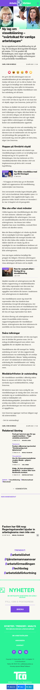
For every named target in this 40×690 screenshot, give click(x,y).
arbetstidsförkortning (20, 572)
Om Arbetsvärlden (20, 635)
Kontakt (20, 645)
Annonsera (20, 640)
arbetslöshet (20, 554)
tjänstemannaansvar (20, 559)
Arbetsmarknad (27, 480)
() (11, 686)
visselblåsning (14, 480)
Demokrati (6, 482)
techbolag (20, 568)
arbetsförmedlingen (20, 563)
